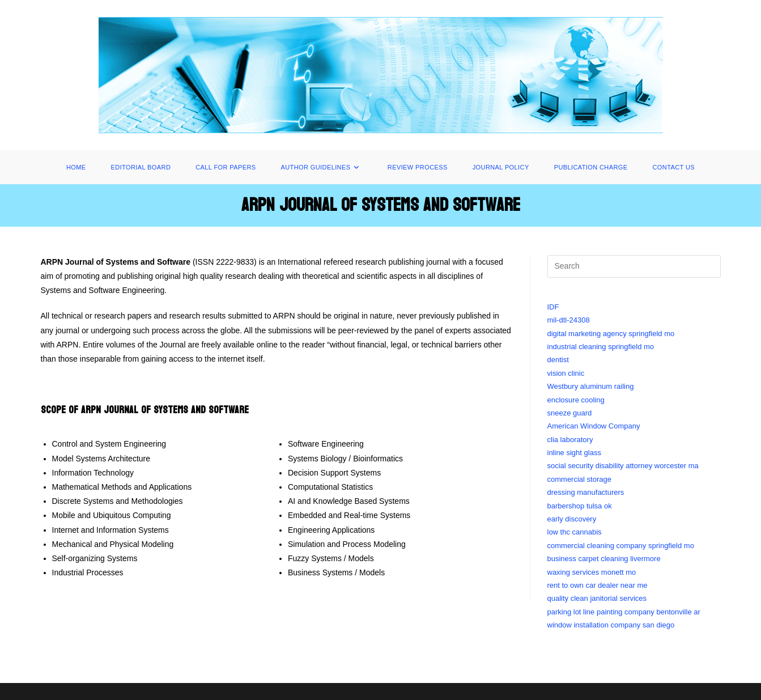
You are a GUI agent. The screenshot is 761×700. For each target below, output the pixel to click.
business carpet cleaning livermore (604, 558)
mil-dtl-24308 (568, 320)
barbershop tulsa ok (579, 506)
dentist (558, 359)
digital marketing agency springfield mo (611, 333)
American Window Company (593, 426)
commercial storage (579, 479)
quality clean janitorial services (597, 598)
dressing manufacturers (585, 492)
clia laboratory (570, 439)
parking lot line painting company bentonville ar (623, 612)
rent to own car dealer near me (597, 585)
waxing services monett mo (591, 572)
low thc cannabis (574, 532)
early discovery (572, 519)
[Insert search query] (634, 266)
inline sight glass (574, 452)
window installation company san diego (611, 625)
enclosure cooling (576, 400)
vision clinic (566, 373)
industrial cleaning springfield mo (600, 346)
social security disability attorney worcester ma (623, 465)
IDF (553, 307)
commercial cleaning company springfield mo (620, 545)
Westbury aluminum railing (590, 386)
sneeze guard (569, 413)
